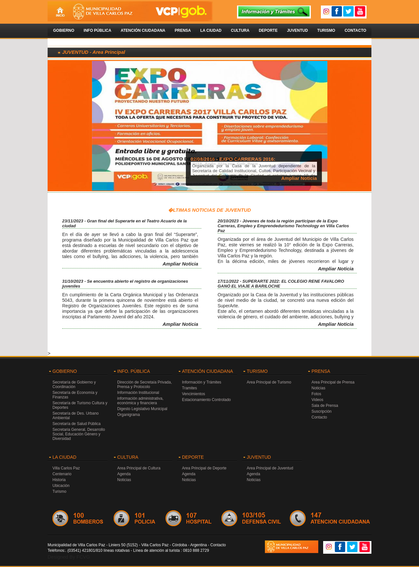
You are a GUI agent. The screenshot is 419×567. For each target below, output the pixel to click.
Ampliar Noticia (299, 178)
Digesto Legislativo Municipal (142, 409)
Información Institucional (138, 392)
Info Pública (97, 30)
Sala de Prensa (324, 405)
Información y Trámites (201, 382)
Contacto (355, 30)
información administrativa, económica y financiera (140, 400)
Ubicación (61, 485)
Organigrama (128, 414)
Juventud (297, 30)
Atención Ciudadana (143, 30)
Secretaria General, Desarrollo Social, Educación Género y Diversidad (78, 434)
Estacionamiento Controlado (206, 399)
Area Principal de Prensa (333, 382)
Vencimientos (193, 394)
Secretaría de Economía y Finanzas (74, 394)
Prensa (183, 30)
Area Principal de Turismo (269, 382)
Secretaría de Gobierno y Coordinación (74, 384)
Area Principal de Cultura (138, 468)
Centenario (62, 474)
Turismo (326, 30)
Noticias (318, 388)
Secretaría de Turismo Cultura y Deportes (79, 405)
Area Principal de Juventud (270, 468)
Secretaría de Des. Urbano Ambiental (75, 415)
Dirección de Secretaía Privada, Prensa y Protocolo (144, 384)
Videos (317, 399)
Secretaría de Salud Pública (76, 423)
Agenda (123, 474)
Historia (59, 480)
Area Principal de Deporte (204, 468)
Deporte (268, 30)
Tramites (189, 388)
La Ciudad (210, 30)
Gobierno (63, 30)
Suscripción (321, 411)
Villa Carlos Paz (66, 468)
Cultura (240, 30)
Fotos (316, 394)
